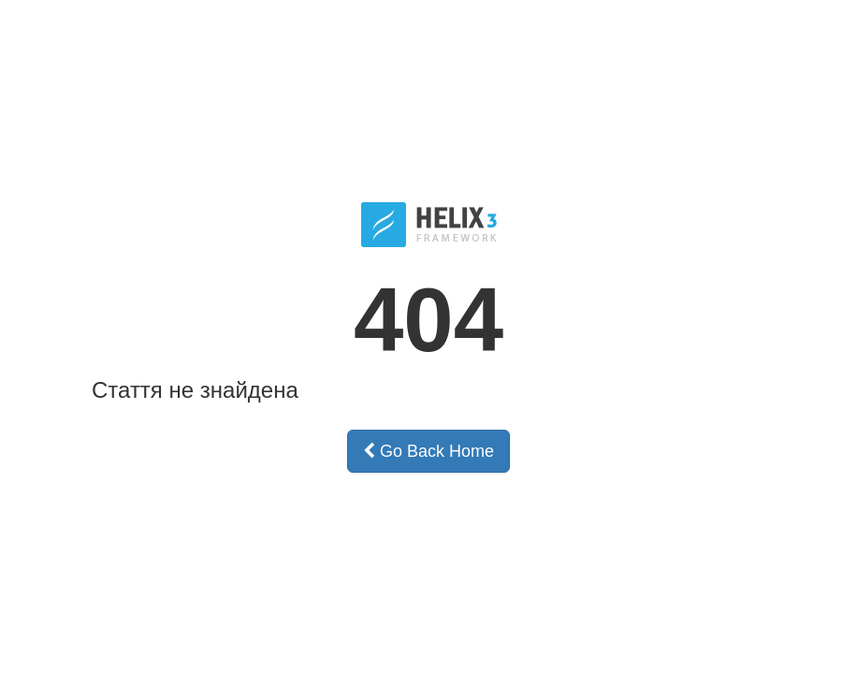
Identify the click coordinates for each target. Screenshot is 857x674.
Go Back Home (428, 451)
